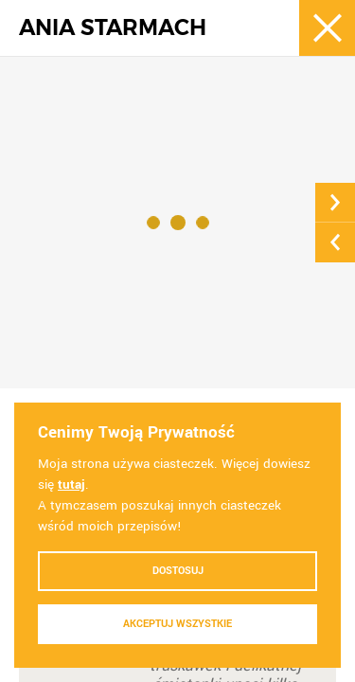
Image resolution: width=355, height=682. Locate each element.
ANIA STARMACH (112, 28)
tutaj (71, 485)
